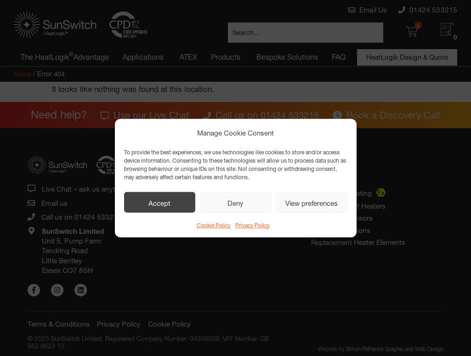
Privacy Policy (252, 224)
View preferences (311, 202)
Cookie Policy (214, 224)
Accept (159, 202)
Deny (235, 202)
